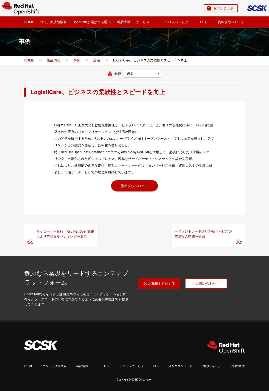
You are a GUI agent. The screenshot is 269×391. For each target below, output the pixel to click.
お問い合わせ (224, 8)
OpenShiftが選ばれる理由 (91, 22)
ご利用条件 (237, 366)
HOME (29, 22)
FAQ (203, 22)
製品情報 (123, 22)
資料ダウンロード (231, 22)
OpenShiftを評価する (159, 283)
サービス (142, 22)
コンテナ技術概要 (53, 22)
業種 (117, 74)
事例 (76, 60)
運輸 (96, 60)
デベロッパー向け (174, 22)
